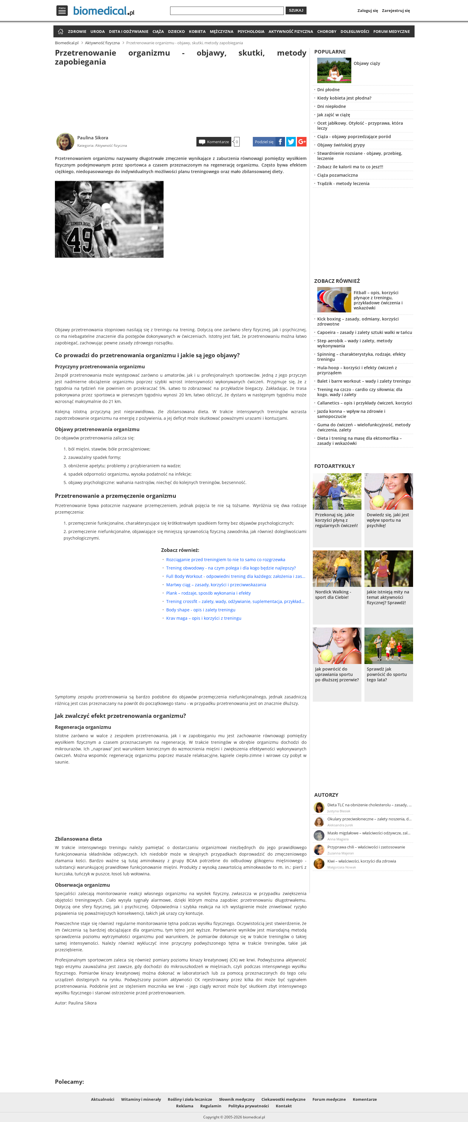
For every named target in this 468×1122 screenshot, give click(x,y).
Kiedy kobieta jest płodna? (344, 98)
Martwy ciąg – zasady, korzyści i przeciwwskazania (216, 584)
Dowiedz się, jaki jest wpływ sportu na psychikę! (388, 520)
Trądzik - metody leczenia (343, 183)
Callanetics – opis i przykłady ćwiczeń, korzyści (364, 403)
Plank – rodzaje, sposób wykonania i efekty (208, 593)
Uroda (97, 31)
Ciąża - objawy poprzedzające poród (354, 136)
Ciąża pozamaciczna (337, 175)
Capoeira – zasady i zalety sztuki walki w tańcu (364, 332)
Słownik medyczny (237, 1099)
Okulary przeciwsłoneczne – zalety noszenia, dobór (369, 819)
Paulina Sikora (92, 138)
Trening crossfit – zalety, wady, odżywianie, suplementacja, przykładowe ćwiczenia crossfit (236, 601)
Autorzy (326, 794)
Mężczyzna (221, 31)
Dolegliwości (355, 31)
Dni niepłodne (331, 106)
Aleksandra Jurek (340, 825)
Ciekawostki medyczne (283, 1099)
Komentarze (218, 141)
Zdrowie (77, 31)
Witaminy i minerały (141, 1099)
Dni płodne (328, 89)
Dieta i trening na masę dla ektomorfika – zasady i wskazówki (359, 440)
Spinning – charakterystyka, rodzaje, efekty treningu (361, 356)
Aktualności (102, 1099)
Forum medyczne (391, 31)
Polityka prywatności (248, 1106)
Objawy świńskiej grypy (341, 145)
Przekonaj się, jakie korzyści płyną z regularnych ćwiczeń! (336, 520)
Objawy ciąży (367, 63)
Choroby (326, 31)
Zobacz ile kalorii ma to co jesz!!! (350, 167)
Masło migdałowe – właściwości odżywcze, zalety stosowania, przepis (369, 833)
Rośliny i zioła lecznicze (190, 1099)
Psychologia (251, 31)
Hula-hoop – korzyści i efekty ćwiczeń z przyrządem (357, 370)
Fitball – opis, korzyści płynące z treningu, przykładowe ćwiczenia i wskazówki (378, 300)
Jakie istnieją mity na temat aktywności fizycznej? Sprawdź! (388, 597)
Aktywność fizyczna (291, 31)
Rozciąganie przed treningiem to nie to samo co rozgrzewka (225, 559)
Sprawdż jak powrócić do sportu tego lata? (387, 674)
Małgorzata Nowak (341, 867)
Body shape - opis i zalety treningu (200, 610)
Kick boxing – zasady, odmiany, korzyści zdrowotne (358, 321)
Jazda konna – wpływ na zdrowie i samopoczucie (351, 413)
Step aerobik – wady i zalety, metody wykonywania (354, 343)
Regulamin (210, 1106)
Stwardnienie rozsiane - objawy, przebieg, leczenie (359, 155)
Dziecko (176, 31)
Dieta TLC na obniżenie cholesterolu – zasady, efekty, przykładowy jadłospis (369, 804)
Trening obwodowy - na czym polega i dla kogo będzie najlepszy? (231, 568)
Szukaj (296, 10)
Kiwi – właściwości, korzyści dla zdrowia (361, 861)
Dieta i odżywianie (128, 31)
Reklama (184, 1106)
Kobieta (197, 31)
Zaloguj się (368, 10)
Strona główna (60, 31)
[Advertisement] (181, 98)
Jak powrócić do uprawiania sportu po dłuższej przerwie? (337, 674)
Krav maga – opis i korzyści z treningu (203, 618)
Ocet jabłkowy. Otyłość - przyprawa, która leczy (360, 125)
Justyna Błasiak (338, 811)
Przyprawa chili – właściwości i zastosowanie (366, 847)
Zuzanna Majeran (340, 853)
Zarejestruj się (396, 10)
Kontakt (284, 1106)
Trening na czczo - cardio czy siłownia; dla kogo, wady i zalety (359, 392)
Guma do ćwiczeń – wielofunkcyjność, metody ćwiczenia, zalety (364, 427)
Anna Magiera (338, 839)
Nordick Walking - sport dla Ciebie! (333, 594)
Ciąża (158, 31)
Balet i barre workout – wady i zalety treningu (364, 381)
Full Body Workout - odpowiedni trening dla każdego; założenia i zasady (236, 576)
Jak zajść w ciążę (333, 114)
